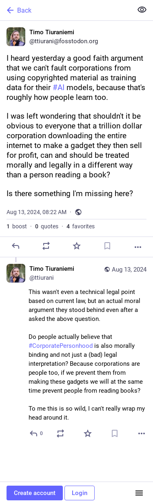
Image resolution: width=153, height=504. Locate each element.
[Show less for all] (142, 10)
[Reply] (15, 246)
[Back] (65, 10)
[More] (138, 247)
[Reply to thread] (36, 433)
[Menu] (139, 493)
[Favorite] (77, 246)
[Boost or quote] (46, 246)
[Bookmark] (107, 246)
